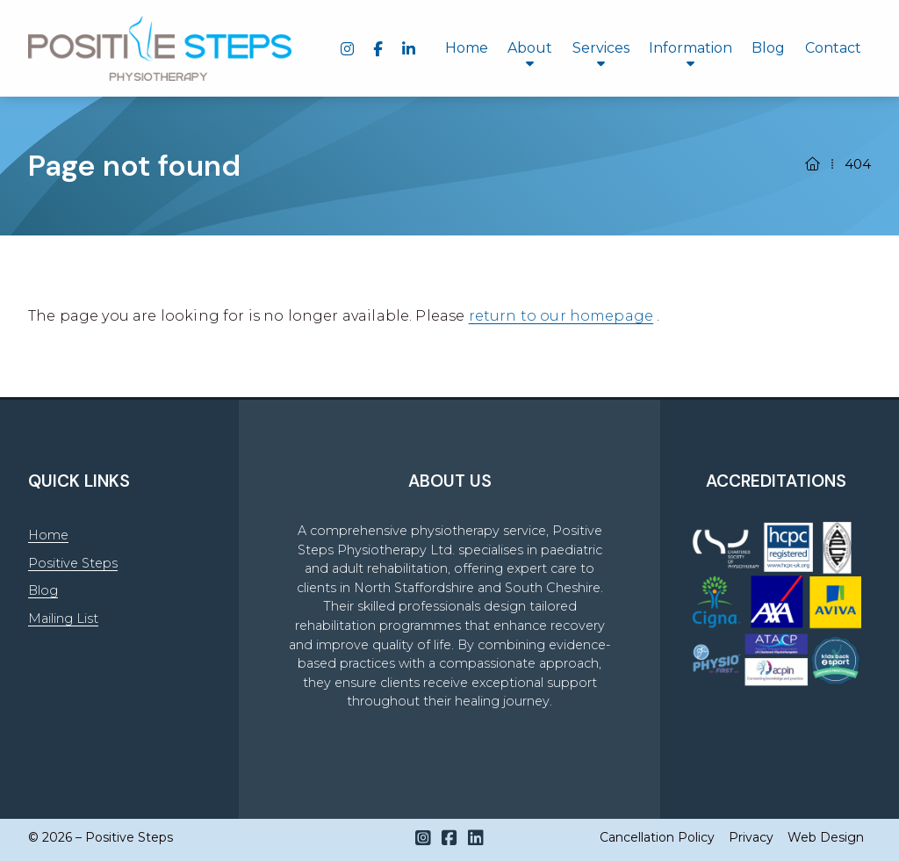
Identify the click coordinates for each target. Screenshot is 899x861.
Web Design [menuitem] (826, 837)
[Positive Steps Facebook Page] (449, 838)
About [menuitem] (529, 48)
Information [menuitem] (690, 48)
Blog (43, 590)
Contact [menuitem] (833, 48)
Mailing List (63, 618)
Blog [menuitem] (768, 48)
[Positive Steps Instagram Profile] (423, 838)
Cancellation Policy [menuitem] (657, 837)
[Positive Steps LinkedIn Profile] (476, 838)
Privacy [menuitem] (751, 837)
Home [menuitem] (466, 48)
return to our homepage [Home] (561, 316)
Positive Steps (73, 563)
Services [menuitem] (600, 48)
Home (48, 535)
